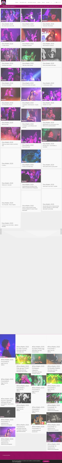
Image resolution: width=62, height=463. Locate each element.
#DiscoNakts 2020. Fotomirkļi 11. (9, 6)
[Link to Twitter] (55, 2)
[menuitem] (17, 2)
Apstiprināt (46, 461)
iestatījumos (19, 461)
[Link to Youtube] (57, 2)
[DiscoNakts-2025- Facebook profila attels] (3, 2)
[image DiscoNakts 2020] (11, 18)
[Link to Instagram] (60, 2)
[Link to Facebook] (58, 2)
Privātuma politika (6, 455)
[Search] (51, 2)
